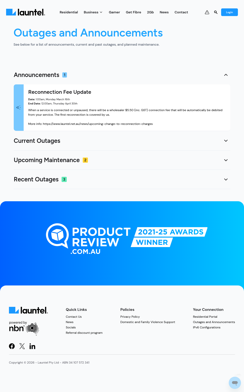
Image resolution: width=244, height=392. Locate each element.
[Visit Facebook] (12, 346)
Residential (69, 12)
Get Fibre (133, 12)
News (164, 12)
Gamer (114, 12)
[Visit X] (22, 346)
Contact (181, 12)
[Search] (215, 12)
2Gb (150, 12)
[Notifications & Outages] (207, 12)
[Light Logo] (25, 12)
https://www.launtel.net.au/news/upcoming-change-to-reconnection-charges (98, 124)
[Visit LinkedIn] (32, 346)
